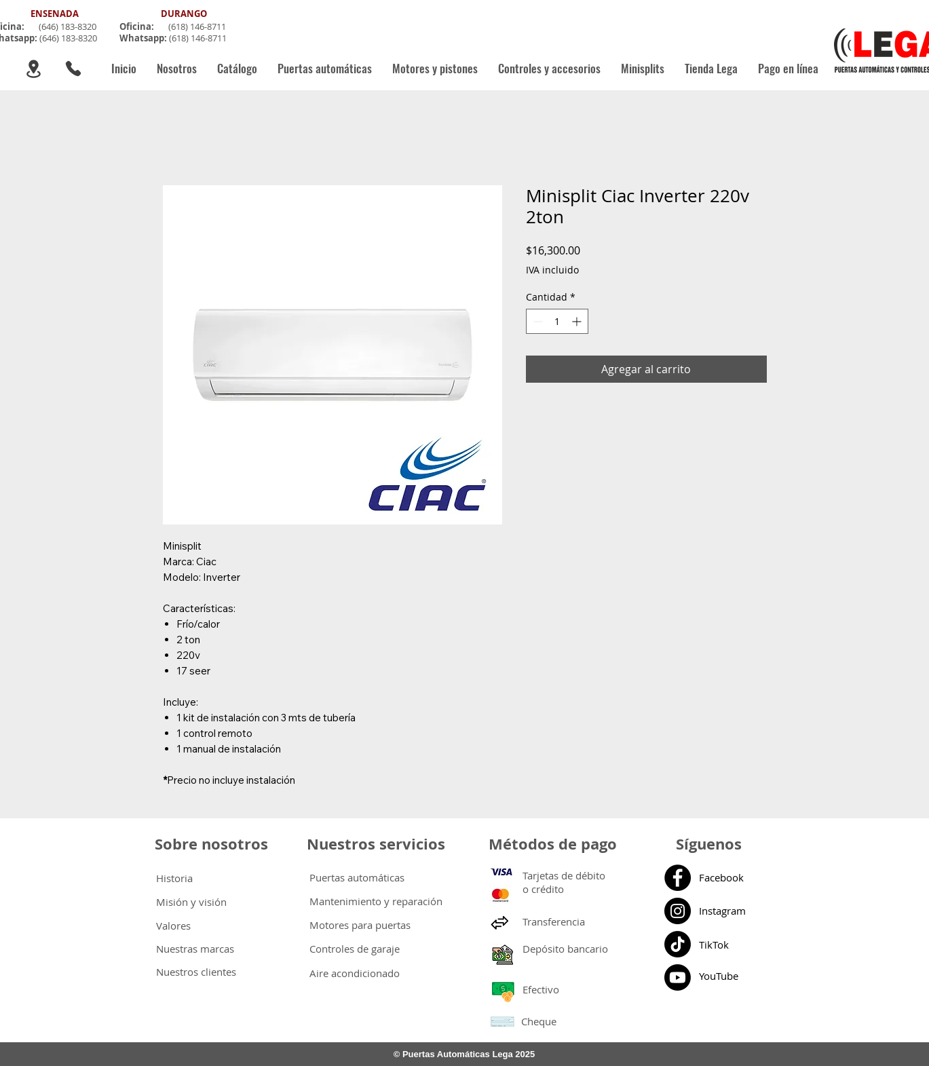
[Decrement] (536, 321)
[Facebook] (677, 877)
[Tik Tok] (677, 944)
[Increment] (577, 321)
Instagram (722, 910)
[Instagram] (677, 911)
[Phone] (73, 68)
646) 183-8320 (68, 26)
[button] (324, 68)
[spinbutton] (557, 321)
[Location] (33, 68)
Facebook (721, 877)
